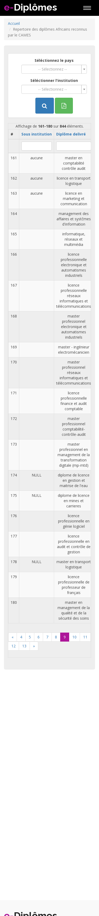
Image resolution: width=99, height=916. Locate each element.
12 (13, 645)
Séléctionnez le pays (54, 60)
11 (85, 636)
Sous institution (36, 134)
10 (74, 636)
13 (24, 645)
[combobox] (54, 69)
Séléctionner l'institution (54, 80)
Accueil (14, 23)
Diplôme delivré (71, 134)
